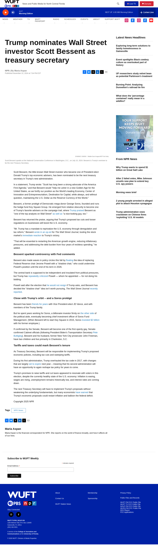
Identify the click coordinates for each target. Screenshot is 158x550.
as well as (57, 219)
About (57, 498)
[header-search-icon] (118, 6)
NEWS (5, 25)
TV (28, 25)
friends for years (40, 309)
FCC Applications (127, 518)
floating (69, 266)
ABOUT (96, 25)
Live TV (132, 6)
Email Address (13, 471)
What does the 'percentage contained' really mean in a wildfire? (130, 104)
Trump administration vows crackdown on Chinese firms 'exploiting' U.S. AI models (131, 220)
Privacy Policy (125, 498)
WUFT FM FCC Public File (130, 508)
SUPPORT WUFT (112, 25)
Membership (92, 498)
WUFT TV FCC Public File (130, 510)
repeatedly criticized (38, 281)
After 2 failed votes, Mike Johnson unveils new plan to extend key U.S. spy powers (134, 187)
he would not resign (56, 291)
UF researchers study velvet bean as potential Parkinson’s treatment (134, 80)
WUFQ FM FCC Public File (130, 514)
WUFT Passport (40, 26)
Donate (149, 6)
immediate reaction (31, 241)
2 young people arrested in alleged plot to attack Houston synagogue (134, 207)
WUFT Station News (63, 510)
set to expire (35, 369)
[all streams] (147, 18)
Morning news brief (126, 198)
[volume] (13, 18)
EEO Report (125, 516)
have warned (82, 398)
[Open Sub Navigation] (4, 29)
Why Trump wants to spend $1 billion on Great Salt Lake (132, 174)
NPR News (18, 416)
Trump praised (77, 216)
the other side (87, 319)
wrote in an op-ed (42, 237)
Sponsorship (92, 504)
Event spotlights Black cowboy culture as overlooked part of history (132, 68)
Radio (56, 25)
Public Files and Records (129, 503)
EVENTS (84, 25)
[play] (6, 18)
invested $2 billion (90, 325)
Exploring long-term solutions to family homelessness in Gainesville (133, 54)
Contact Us (59, 504)
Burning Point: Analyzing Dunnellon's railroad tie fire (130, 91)
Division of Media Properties (27, 544)
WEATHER (17, 25)
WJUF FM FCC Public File (130, 512)
